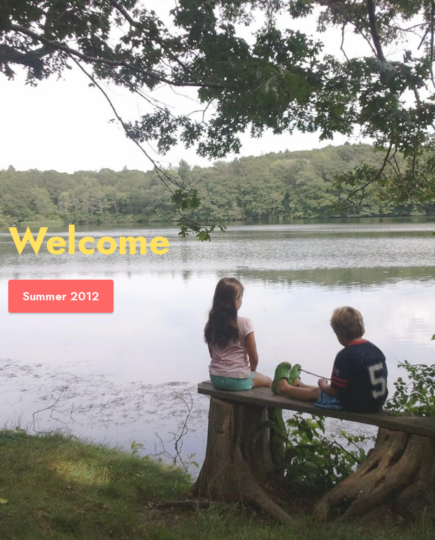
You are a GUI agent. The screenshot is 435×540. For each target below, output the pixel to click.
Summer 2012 (61, 296)
